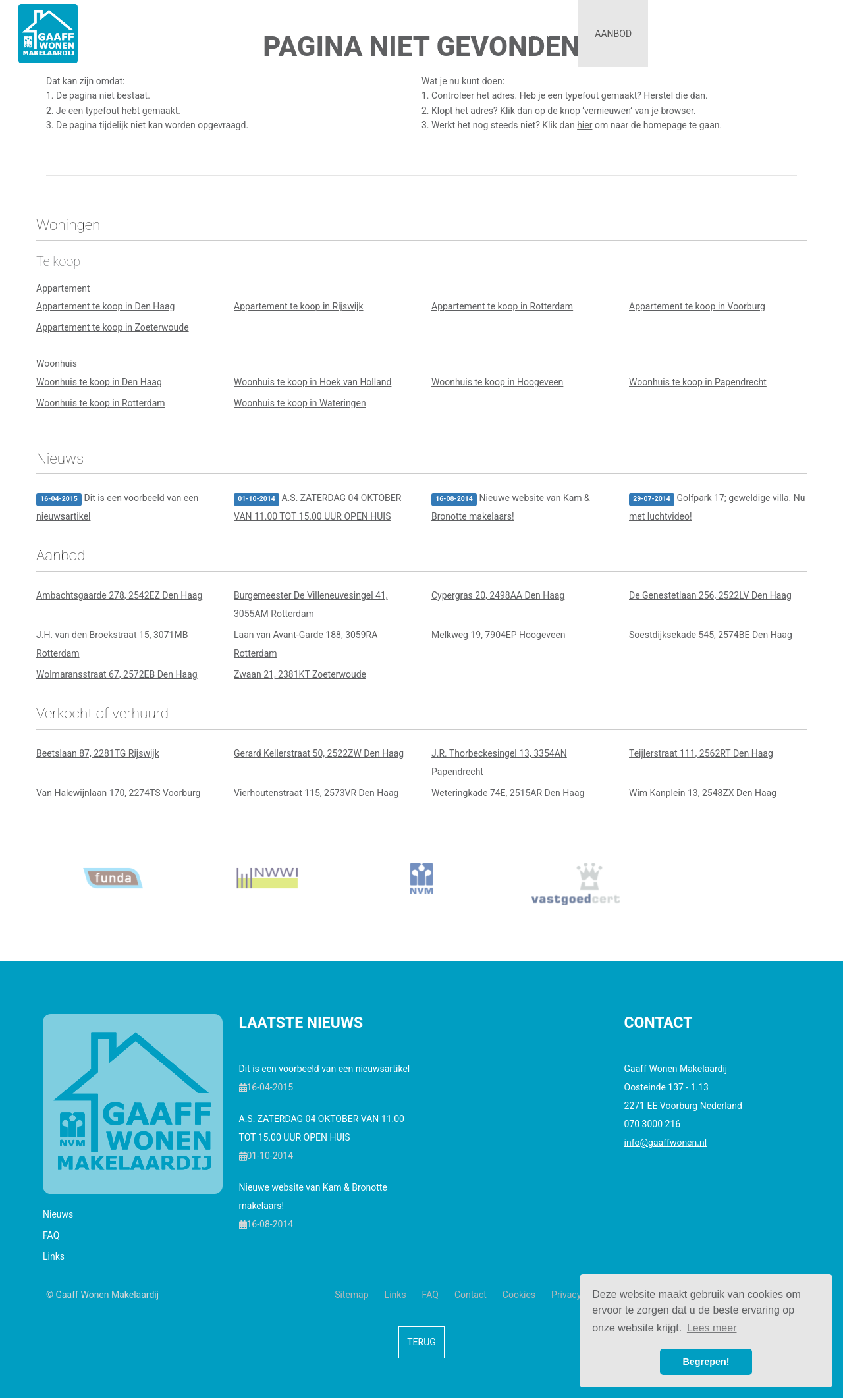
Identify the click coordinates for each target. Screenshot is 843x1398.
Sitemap (351, 1294)
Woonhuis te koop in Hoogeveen (497, 382)
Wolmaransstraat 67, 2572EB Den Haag (117, 674)
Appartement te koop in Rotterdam (502, 306)
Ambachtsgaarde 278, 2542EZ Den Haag (119, 595)
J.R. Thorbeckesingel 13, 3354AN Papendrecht (499, 762)
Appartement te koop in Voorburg (697, 306)
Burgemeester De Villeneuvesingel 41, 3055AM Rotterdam (311, 604)
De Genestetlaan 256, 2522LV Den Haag (710, 595)
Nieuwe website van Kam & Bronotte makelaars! (510, 507)
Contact (789, 33)
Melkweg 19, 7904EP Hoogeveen (498, 635)
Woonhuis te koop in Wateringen (300, 403)
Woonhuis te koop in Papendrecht (698, 382)
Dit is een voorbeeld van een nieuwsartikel (117, 507)
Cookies (519, 1294)
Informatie (697, 33)
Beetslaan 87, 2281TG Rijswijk (97, 753)
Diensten (534, 33)
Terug (421, 1342)
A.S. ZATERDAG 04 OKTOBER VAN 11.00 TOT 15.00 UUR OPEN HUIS (317, 507)
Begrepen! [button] (705, 1362)
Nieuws (58, 1214)
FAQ (51, 1235)
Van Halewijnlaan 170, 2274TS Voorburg (118, 793)
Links (54, 1256)
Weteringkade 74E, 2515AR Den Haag (507, 793)
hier (584, 125)
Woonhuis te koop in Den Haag (99, 382)
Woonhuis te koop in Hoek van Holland (312, 382)
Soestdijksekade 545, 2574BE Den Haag (710, 635)
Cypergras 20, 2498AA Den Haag (497, 595)
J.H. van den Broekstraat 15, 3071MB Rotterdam (112, 644)
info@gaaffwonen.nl (665, 1142)
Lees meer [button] (712, 1327)
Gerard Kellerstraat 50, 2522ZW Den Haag (319, 753)
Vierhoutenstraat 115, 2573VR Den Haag (316, 793)
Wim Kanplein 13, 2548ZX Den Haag (702, 793)
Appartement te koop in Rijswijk (299, 306)
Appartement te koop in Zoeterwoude (112, 327)
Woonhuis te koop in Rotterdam (100, 403)
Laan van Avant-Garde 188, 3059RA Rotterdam (305, 644)
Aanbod (613, 33)
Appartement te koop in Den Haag (105, 306)
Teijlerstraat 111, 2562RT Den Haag (701, 753)
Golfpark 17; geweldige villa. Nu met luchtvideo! (717, 507)
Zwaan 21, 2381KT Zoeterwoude (300, 674)
